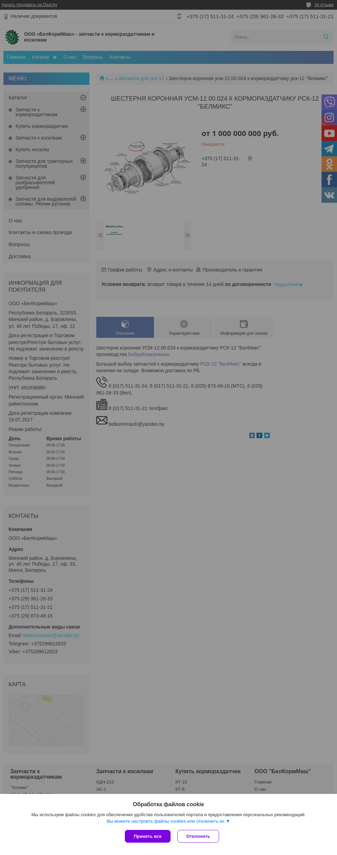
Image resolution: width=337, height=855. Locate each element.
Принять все (148, 836)
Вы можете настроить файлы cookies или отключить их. (166, 821)
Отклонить (198, 836)
